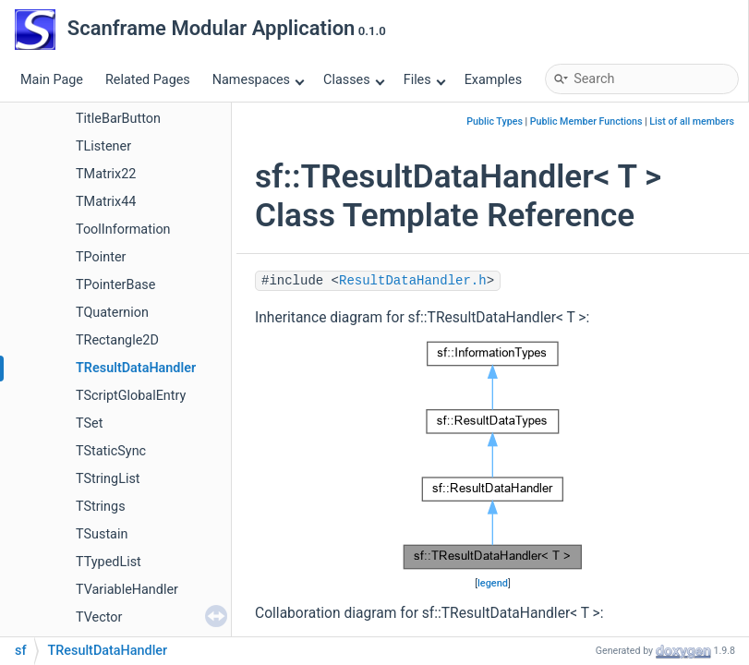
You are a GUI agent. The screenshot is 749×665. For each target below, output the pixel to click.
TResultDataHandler (136, 368)
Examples (493, 80)
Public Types (494, 121)
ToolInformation (123, 229)
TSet (89, 423)
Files (424, 80)
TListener (103, 146)
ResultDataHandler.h (413, 280)
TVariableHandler (127, 590)
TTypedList (108, 562)
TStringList (108, 479)
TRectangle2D (117, 340)
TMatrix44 (106, 202)
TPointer (101, 257)
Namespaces (258, 80)
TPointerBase (115, 285)
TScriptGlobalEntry (131, 396)
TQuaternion (112, 312)
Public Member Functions (586, 121)
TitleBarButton (118, 119)
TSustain (101, 534)
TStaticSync (111, 451)
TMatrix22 (106, 174)
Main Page (51, 80)
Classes (353, 80)
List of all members (691, 121)
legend (492, 583)
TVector (99, 617)
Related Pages (147, 80)
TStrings (101, 506)
